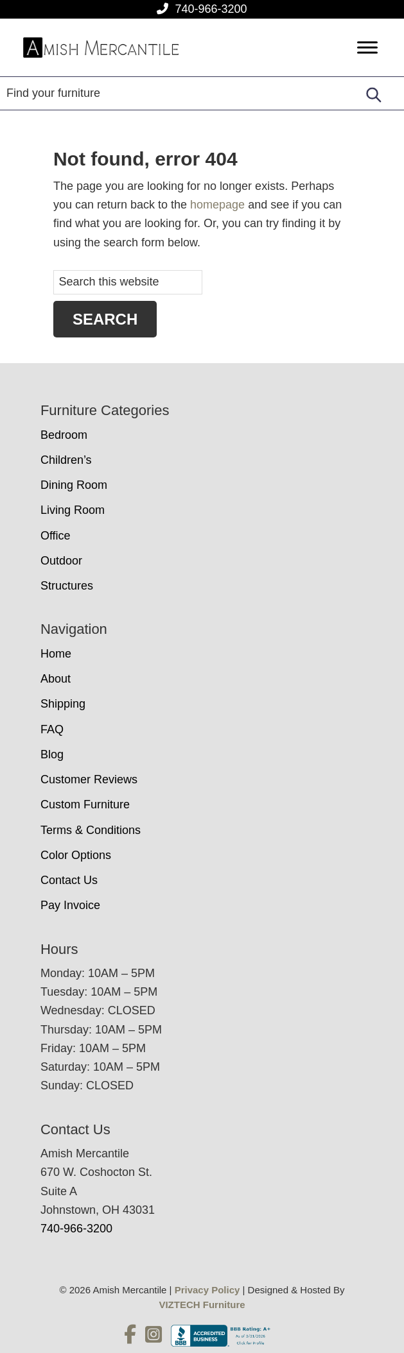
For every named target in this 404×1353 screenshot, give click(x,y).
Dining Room (73, 485)
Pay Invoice (70, 905)
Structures (66, 585)
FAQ (52, 729)
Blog (52, 754)
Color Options (75, 855)
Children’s (66, 460)
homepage (217, 204)
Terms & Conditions (90, 830)
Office (55, 535)
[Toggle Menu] (367, 48)
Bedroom (63, 435)
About (55, 678)
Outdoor (61, 560)
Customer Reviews (88, 779)
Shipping (62, 703)
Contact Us (69, 880)
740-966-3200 (211, 9)
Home (55, 653)
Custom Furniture (85, 804)
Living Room (72, 510)
